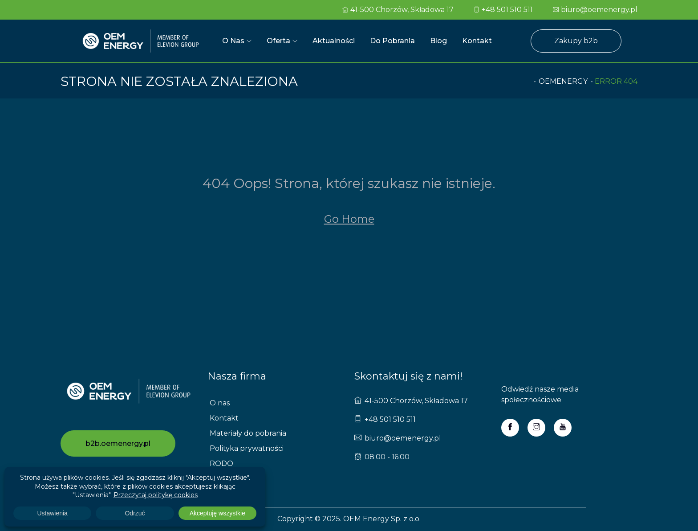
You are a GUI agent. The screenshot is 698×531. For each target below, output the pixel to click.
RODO (221, 463)
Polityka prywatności (247, 448)
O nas (233, 41)
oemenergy (563, 81)
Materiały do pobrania (248, 433)
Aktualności (333, 41)
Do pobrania (392, 41)
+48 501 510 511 (503, 9)
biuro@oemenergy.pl (595, 9)
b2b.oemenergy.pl (117, 443)
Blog (438, 41)
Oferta (278, 41)
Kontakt (477, 41)
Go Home (349, 218)
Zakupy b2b (576, 41)
